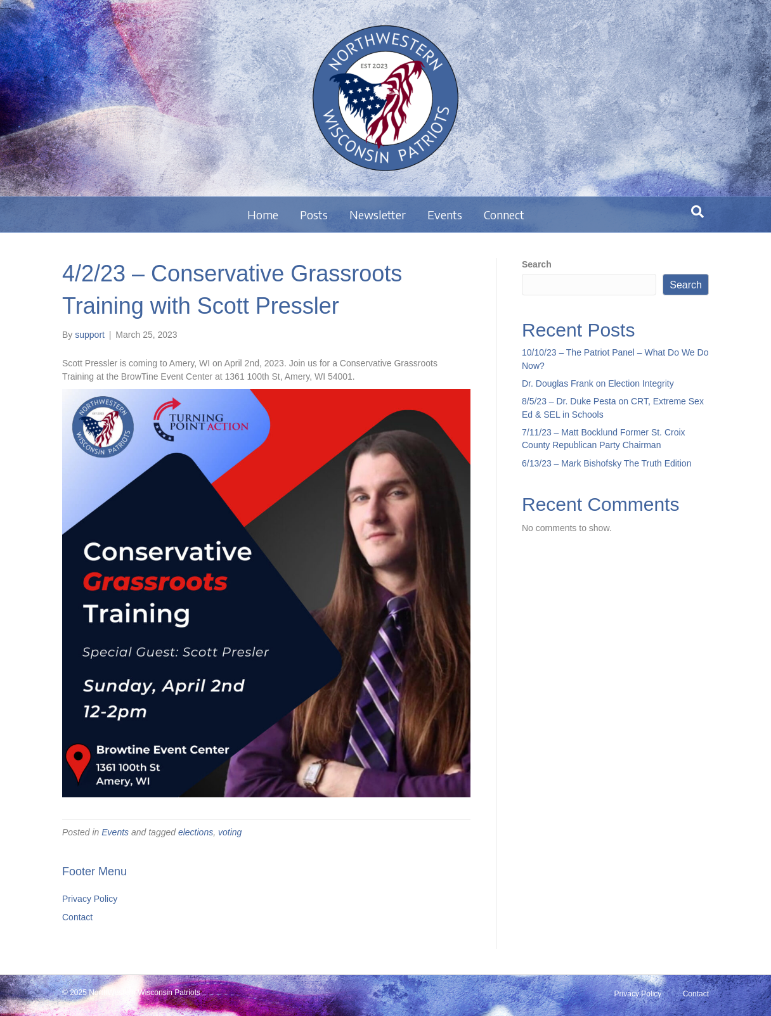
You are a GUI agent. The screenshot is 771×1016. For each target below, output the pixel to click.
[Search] (697, 211)
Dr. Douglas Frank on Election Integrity (598, 383)
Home (262, 214)
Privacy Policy (89, 899)
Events (444, 214)
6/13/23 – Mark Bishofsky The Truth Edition (606, 463)
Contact (77, 917)
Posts (314, 214)
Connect (504, 214)
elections (195, 832)
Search (537, 264)
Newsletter (377, 214)
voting (230, 832)
